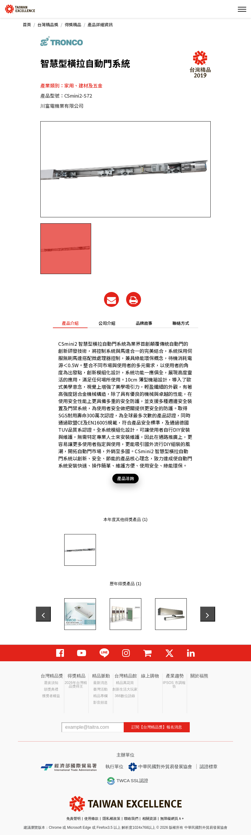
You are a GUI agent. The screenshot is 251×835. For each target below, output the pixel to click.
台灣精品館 (125, 675)
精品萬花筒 (125, 683)
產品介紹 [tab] (70, 323)
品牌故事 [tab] (144, 323)
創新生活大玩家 (124, 689)
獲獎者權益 (51, 696)
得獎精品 (73, 24)
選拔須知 (51, 683)
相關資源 (149, 818)
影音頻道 (100, 702)
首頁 (27, 24)
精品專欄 (100, 696)
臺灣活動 (100, 689)
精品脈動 (101, 675)
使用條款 (91, 818)
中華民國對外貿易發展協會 (160, 766)
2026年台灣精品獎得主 (76, 684)
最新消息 (100, 683)
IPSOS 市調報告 (174, 684)
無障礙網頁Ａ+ (172, 818)
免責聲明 (73, 818)
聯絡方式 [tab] (180, 323)
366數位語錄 (125, 696)
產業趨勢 (175, 675)
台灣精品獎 (47, 24)
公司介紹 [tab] (107, 323)
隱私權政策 (111, 818)
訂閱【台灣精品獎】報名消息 (156, 727)
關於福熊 (199, 675)
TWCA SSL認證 (127, 780)
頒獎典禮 (51, 689)
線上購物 (150, 675)
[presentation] (43, 614)
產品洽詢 (125, 478)
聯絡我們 (131, 818)
